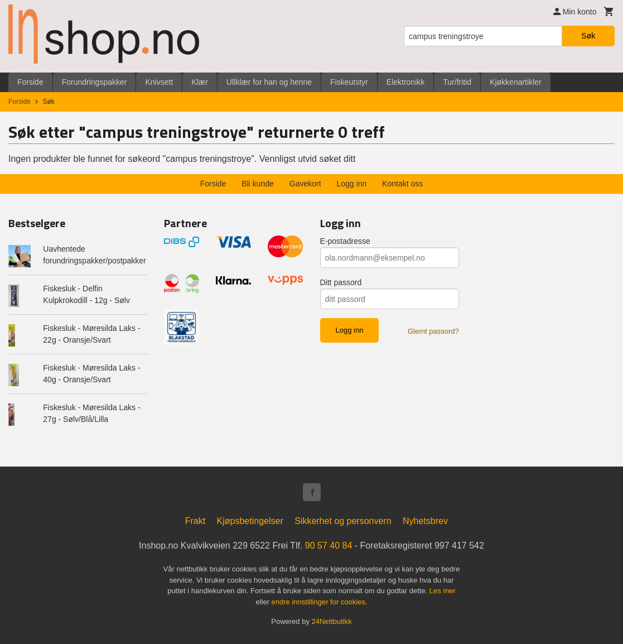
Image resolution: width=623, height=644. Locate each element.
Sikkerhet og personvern (342, 521)
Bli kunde (258, 183)
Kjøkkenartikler (516, 82)
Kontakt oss (402, 183)
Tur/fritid (457, 82)
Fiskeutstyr (349, 82)
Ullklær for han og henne (269, 82)
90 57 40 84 (328, 545)
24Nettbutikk (332, 621)
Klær (199, 82)
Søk (588, 35)
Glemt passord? (433, 331)
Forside (30, 82)
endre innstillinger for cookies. (320, 602)
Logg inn (352, 183)
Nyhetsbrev (425, 521)
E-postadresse (345, 241)
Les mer (442, 591)
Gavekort (305, 183)
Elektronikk (405, 82)
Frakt (195, 521)
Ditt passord (341, 282)
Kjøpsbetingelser (250, 521)
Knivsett (159, 82)
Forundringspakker (94, 82)
